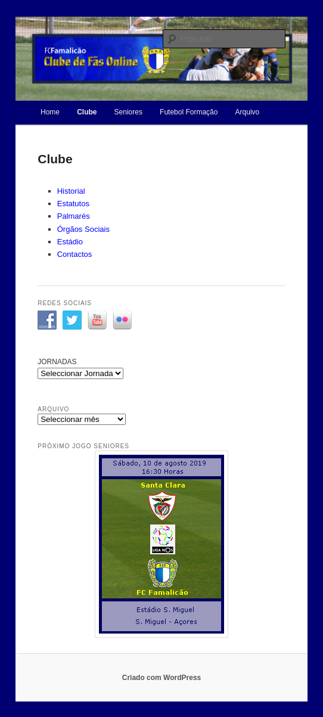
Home (50, 112)
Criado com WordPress (161, 677)
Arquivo (247, 112)
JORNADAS (57, 362)
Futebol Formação (189, 112)
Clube (87, 112)
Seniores (128, 112)
